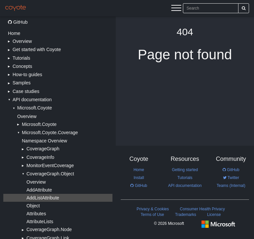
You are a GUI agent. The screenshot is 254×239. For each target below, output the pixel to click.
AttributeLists (39, 221)
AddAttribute (39, 190)
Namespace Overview (44, 140)
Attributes (36, 213)
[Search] (243, 8)
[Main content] (185, 127)
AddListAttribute (42, 197)
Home (14, 33)
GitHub (17, 22)
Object (33, 205)
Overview (26, 116)
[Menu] (176, 9)
